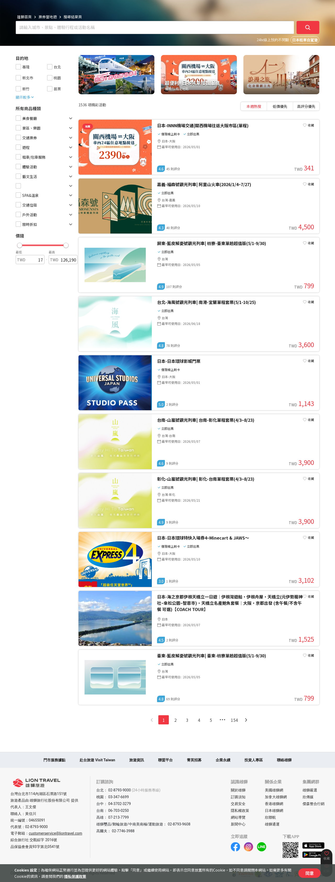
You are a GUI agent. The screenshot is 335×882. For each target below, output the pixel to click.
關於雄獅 (238, 790)
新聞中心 (238, 824)
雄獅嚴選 (310, 790)
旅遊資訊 (136, 760)
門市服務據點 (54, 760)
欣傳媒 (308, 797)
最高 (52, 252)
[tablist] (280, 106)
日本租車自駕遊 (305, 40)
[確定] (308, 27)
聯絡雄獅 (284, 760)
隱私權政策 (240, 810)
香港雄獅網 (274, 804)
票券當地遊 (47, 16)
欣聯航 (270, 817)
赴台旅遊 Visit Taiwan (97, 760)
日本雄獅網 (274, 810)
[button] (43, 244)
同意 (309, 873)
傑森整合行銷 (314, 804)
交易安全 (238, 804)
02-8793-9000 (36, 827)
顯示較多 (25, 97)
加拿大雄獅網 (276, 797)
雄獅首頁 (24, 16)
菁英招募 (194, 760)
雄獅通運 (272, 824)
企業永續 (223, 760)
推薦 (87, 126)
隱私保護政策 (75, 876)
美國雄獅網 (274, 790)
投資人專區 (253, 760)
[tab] (254, 106)
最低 (19, 252)
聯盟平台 (165, 760)
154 (234, 720)
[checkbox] (18, 66)
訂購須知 (238, 797)
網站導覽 (238, 817)
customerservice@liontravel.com (55, 833)
